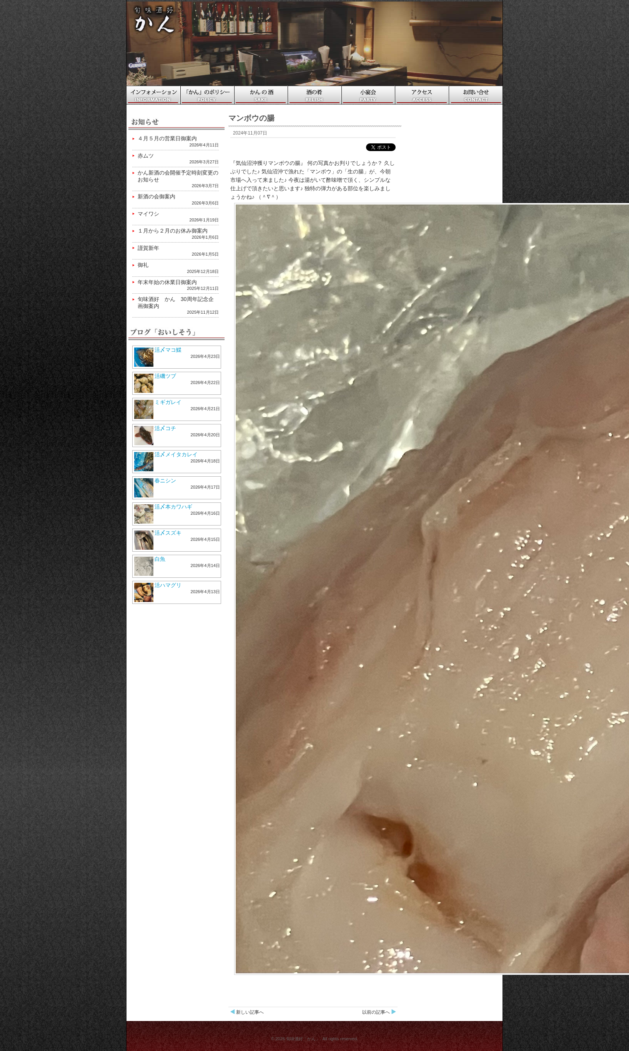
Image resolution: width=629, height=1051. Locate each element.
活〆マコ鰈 (168, 350)
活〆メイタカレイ (176, 454)
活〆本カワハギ (173, 507)
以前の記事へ (376, 1012)
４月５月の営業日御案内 (167, 138)
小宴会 (369, 95)
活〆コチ (165, 428)
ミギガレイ (168, 402)
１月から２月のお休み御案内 (173, 231)
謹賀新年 (148, 248)
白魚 (160, 559)
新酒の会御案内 (156, 196)
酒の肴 (315, 95)
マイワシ (148, 214)
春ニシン (165, 480)
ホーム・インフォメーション (153, 95)
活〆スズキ (168, 533)
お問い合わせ (476, 95)
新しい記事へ (250, 1012)
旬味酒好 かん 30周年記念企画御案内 (176, 302)
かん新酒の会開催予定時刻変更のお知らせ (178, 176)
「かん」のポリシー (207, 95)
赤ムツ (146, 156)
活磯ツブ (165, 376)
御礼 (143, 265)
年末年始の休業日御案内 (167, 282)
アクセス (422, 95)
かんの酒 (261, 95)
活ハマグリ (168, 585)
